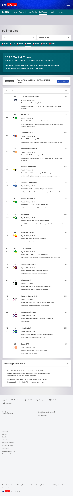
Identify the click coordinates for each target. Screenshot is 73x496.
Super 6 (4, 417)
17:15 (53, 44)
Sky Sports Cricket (44, 423)
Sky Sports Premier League (46, 417)
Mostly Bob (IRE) (27, 198)
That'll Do (25, 214)
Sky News (5, 457)
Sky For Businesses (8, 465)
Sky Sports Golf (43, 426)
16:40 (45, 44)
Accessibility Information (56, 485)
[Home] (9, 4)
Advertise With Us (7, 476)
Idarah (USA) (26, 328)
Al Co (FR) (25, 114)
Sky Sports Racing (44, 443)
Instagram (40, 400)
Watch (52, 12)
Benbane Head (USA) (29, 148)
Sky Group (5, 462)
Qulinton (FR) (26, 132)
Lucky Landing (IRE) (28, 312)
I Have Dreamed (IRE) (29, 97)
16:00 (37, 44)
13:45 (6, 44)
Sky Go (4, 460)
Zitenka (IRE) (26, 280)
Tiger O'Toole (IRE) (28, 166)
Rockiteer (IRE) (27, 232)
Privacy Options (41, 485)
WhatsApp (7, 403)
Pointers (60, 12)
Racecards (22, 12)
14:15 (13, 44)
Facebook (15, 400)
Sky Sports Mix (42, 446)
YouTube (53, 400)
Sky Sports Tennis (43, 432)
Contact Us (5, 487)
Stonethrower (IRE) (28, 264)
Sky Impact (5, 471)
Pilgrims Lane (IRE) (28, 182)
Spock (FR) (25, 344)
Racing (5, 12)
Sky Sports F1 (42, 429)
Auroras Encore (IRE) (29, 296)
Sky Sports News (43, 437)
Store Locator (6, 474)
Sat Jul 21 (19, 37)
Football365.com (7, 423)
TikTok (28, 400)
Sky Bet (4, 415)
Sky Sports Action (43, 434)
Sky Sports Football (44, 420)
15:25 (29, 44)
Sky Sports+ (41, 440)
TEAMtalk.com (7, 420)
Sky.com (5, 454)
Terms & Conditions (8, 485)
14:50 (21, 44)
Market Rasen (54, 37)
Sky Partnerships (7, 468)
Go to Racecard (63, 81)
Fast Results (33, 12)
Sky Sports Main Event (45, 415)
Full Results (43, 12)
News (15, 12)
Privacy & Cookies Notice (25, 485)
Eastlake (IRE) (26, 248)
